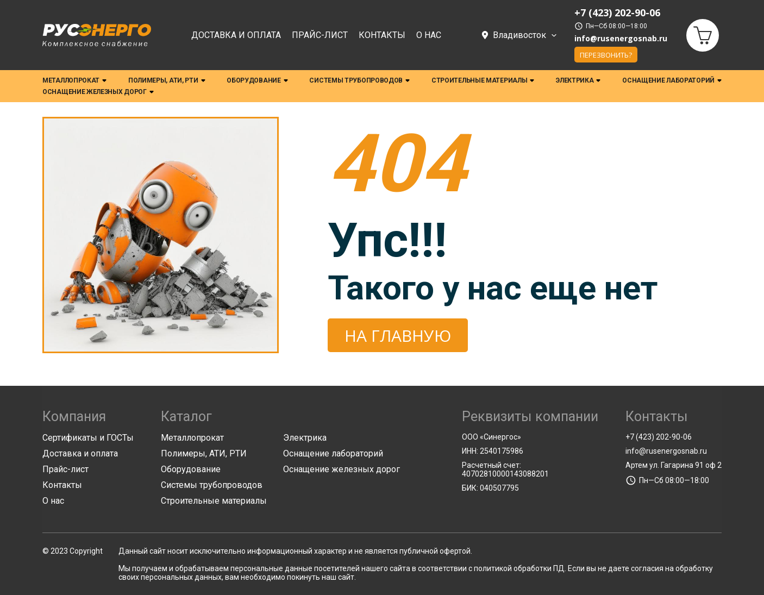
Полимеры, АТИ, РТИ (166, 81)
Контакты (382, 35)
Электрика (578, 81)
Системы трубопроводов (359, 81)
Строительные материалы (482, 81)
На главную (398, 335)
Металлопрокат (74, 81)
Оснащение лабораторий (672, 81)
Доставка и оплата (236, 35)
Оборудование (257, 81)
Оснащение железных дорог (98, 92)
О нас (428, 35)
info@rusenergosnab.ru (620, 39)
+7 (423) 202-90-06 (658, 437)
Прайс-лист (320, 35)
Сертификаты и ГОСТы (88, 438)
